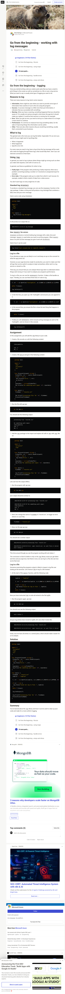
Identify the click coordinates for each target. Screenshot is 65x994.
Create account (58, 2)
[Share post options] (3, 90)
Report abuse (40, 839)
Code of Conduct (31, 839)
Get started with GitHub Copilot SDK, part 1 (35, 933)
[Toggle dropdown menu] (59, 744)
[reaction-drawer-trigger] (3, 67)
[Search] (7, 2)
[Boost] (3, 85)
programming (18, 50)
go (12, 50)
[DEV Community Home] (3, 2)
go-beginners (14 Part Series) (25, 58)
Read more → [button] (35, 896)
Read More (14, 818)
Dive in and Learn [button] (16, 985)
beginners (27, 50)
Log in (49, 2)
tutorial (33, 50)
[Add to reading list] (3, 79)
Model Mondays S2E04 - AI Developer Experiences (35, 940)
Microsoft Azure (27, 33)
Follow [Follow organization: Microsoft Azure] (35, 911)
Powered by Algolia (39, 2)
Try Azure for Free (35, 922)
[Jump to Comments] (3, 73)
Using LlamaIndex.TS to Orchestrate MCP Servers (35, 946)
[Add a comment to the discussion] (37, 834)
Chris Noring (17, 33)
